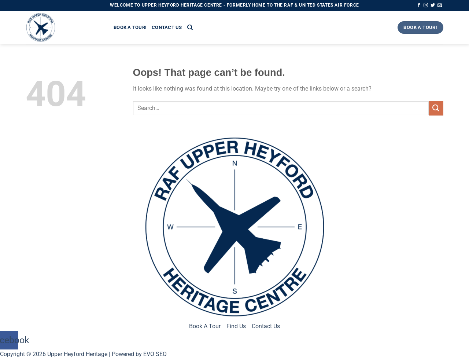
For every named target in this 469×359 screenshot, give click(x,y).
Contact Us (167, 27)
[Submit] (436, 108)
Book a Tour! (130, 27)
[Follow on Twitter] (433, 5)
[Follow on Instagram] (426, 5)
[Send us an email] (439, 5)
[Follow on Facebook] (419, 5)
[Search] (190, 27)
